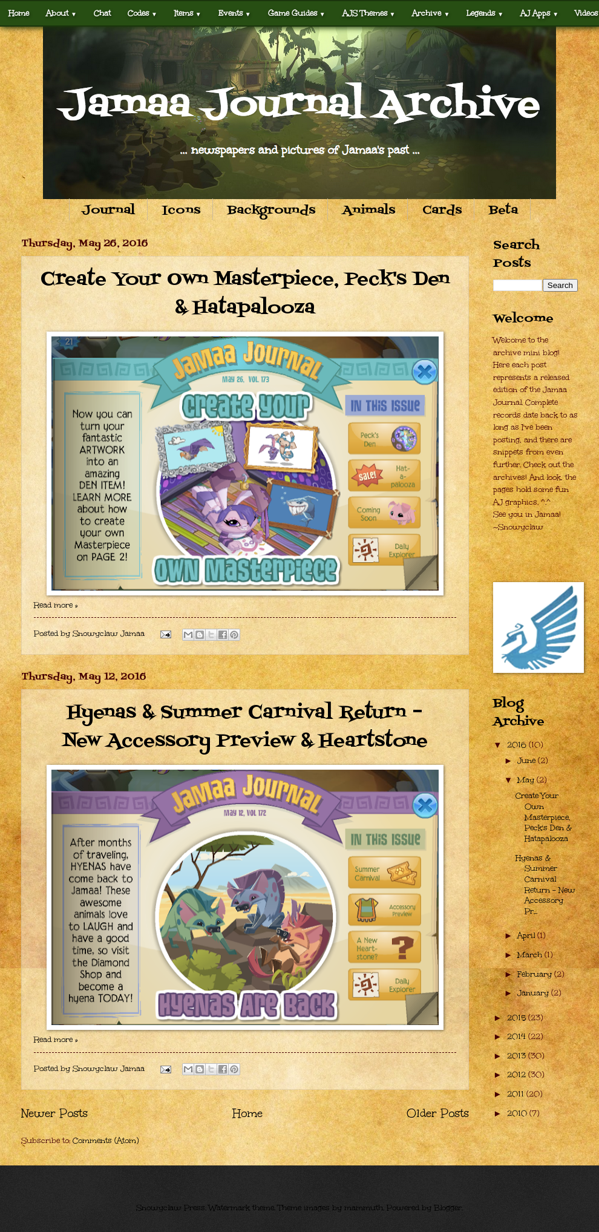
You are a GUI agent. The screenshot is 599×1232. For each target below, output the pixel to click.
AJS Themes (369, 13)
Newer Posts (54, 1113)
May (527, 780)
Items (187, 13)
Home (18, 13)
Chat (102, 13)
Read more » (55, 605)
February (535, 974)
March (531, 954)
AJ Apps (539, 13)
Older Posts (438, 1113)
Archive (431, 13)
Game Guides (297, 13)
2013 (517, 1055)
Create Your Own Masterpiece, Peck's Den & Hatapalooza (245, 294)
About (61, 13)
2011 (516, 1094)
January (534, 993)
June (527, 760)
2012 (517, 1074)
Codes (142, 13)
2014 (517, 1036)
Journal (108, 211)
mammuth (363, 1207)
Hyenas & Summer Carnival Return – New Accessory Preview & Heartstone (245, 727)
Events (234, 13)
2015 (517, 1017)
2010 (518, 1113)
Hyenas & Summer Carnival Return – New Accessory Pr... (545, 885)
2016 (518, 744)
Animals (368, 211)
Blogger (448, 1207)
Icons (181, 211)
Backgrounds (271, 211)
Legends (484, 13)
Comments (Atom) (106, 1140)
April (527, 935)
